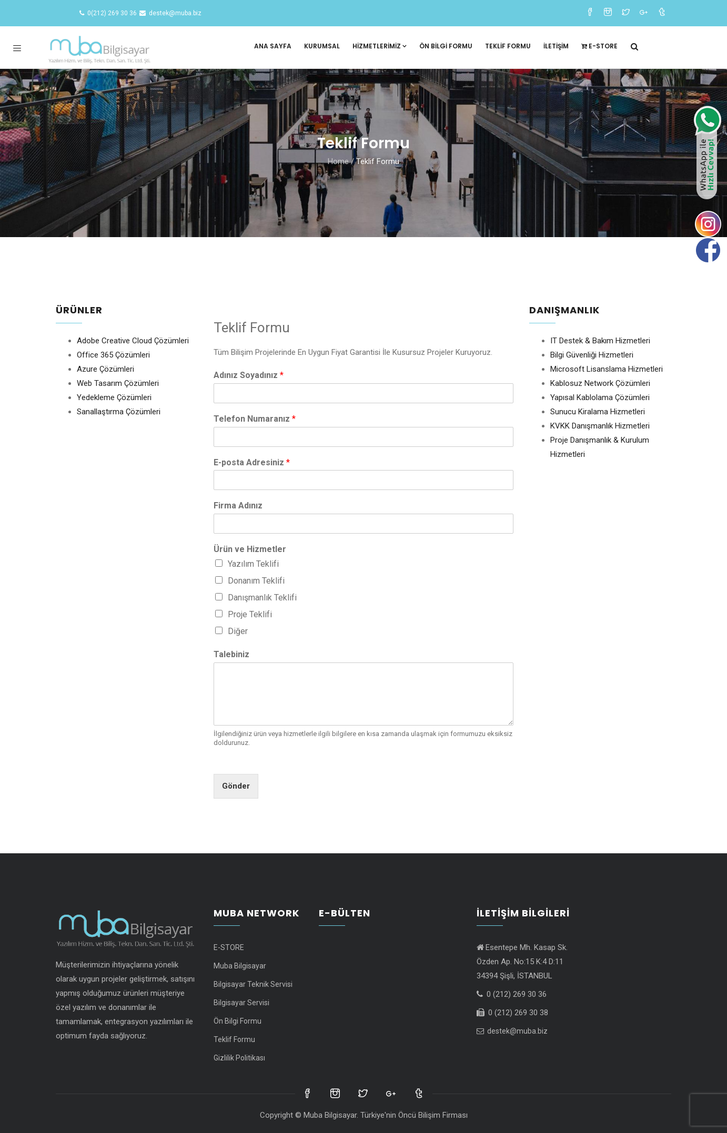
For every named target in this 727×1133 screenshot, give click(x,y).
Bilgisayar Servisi (241, 1002)
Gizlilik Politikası (239, 1058)
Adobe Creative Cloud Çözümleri (133, 340)
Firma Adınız (238, 506)
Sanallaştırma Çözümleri (118, 411)
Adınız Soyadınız (249, 375)
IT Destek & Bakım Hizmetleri (600, 340)
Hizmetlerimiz (379, 46)
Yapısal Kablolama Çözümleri (600, 397)
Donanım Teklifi (256, 581)
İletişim (556, 46)
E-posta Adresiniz (252, 462)
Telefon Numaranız (255, 419)
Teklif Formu (508, 46)
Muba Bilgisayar (240, 966)
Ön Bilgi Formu (445, 46)
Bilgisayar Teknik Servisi (253, 984)
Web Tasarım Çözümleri (118, 383)
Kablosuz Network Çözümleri (600, 383)
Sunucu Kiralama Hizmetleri (597, 411)
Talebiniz (231, 654)
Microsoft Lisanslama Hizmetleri (606, 369)
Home (338, 161)
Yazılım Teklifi (253, 564)
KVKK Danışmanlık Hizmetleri (600, 426)
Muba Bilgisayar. (331, 1115)
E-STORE (599, 46)
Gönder (236, 786)
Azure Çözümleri (105, 369)
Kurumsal (322, 46)
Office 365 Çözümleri (113, 355)
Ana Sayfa (272, 46)
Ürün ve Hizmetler (250, 549)
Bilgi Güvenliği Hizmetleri (591, 355)
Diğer (238, 631)
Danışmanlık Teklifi (262, 598)
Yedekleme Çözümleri (114, 397)
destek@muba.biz (512, 1031)
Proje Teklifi (250, 614)
